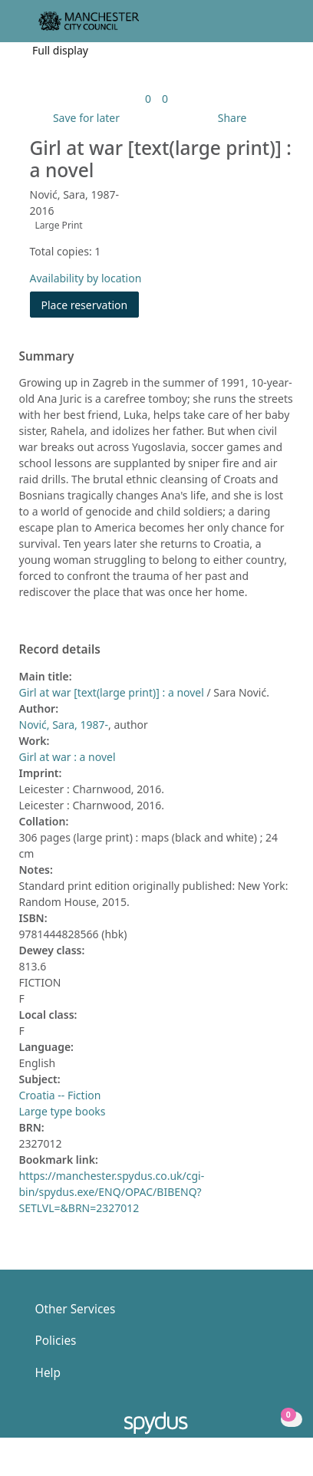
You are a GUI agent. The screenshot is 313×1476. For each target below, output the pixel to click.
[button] (259, 27)
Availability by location (86, 278)
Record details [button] (59, 650)
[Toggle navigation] (278, 27)
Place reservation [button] (90, 304)
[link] (148, 98)
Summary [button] (46, 357)
